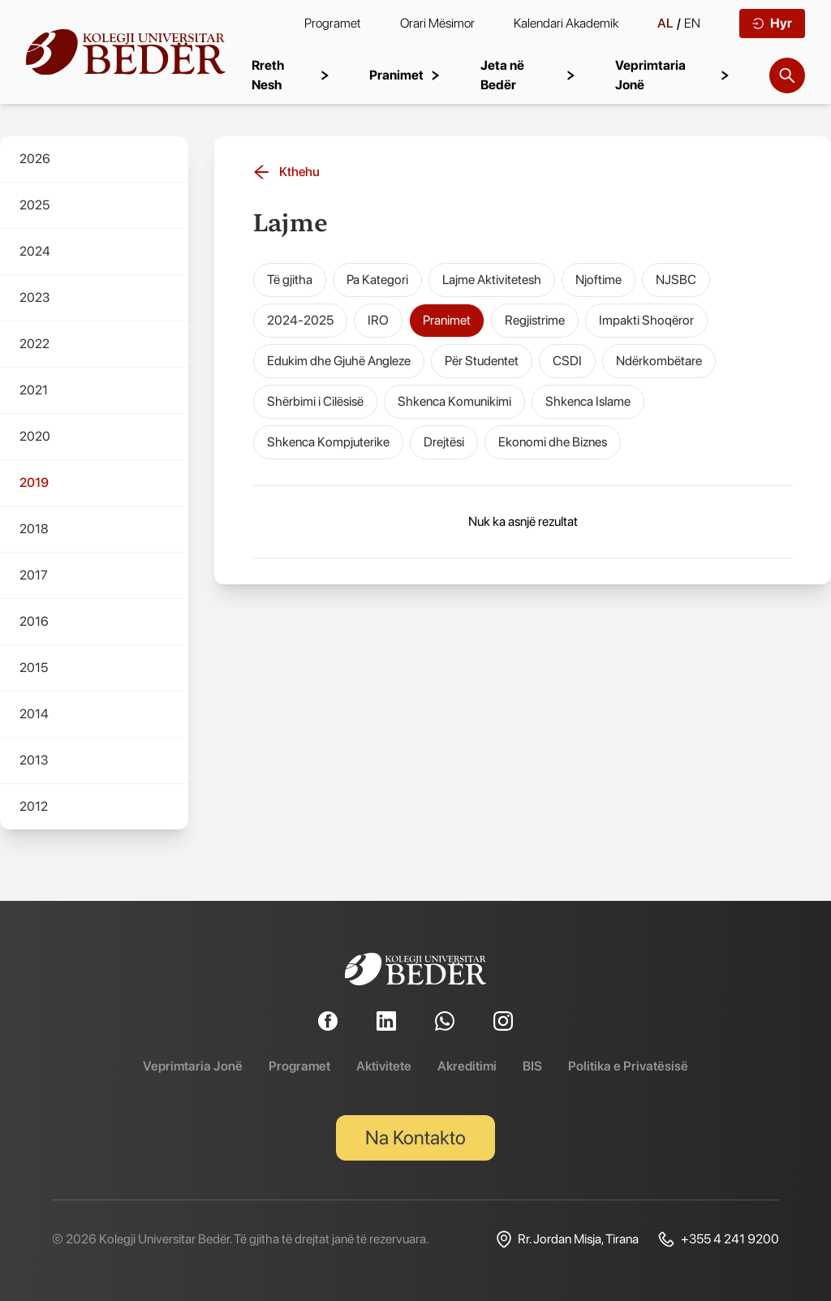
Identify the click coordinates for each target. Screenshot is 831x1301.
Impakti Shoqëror (646, 320)
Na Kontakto (415, 1137)
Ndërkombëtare (659, 360)
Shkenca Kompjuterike (328, 442)
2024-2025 (300, 320)
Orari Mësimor (437, 23)
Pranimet (447, 320)
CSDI (567, 360)
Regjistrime (535, 320)
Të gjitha (289, 279)
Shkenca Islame (588, 401)
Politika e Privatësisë (628, 1066)
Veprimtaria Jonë (193, 1066)
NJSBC (676, 279)
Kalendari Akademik (566, 23)
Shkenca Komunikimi (454, 401)
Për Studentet (482, 360)
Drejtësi (444, 442)
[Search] (787, 75)
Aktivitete (383, 1066)
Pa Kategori (377, 279)
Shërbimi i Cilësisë (315, 401)
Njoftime (598, 279)
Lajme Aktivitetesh (491, 279)
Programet (332, 23)
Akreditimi (467, 1066)
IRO (378, 320)
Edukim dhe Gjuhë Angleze (339, 360)
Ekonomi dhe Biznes (552, 442)
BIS (532, 1066)
